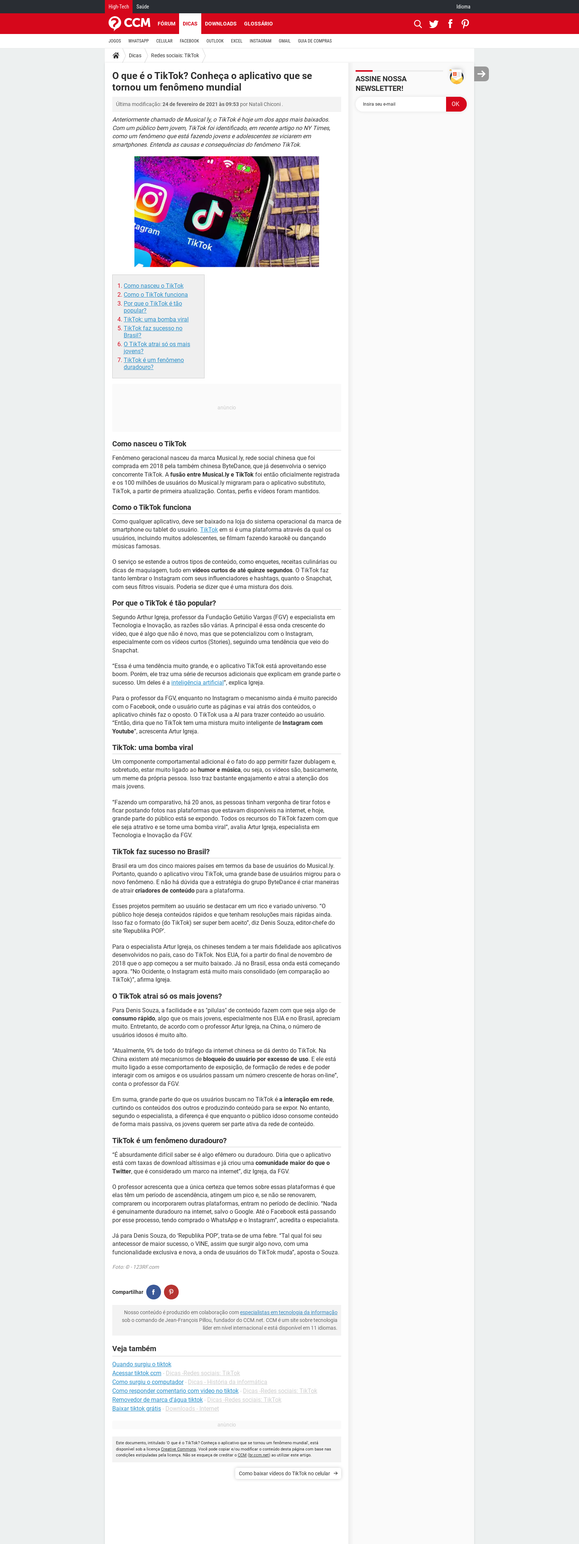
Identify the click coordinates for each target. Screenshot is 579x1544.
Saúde (142, 7)
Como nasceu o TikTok (154, 285)
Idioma (463, 7)
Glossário (258, 24)
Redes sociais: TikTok (175, 55)
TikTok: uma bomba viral (156, 319)
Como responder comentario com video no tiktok (175, 1390)
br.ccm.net (259, 1455)
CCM (242, 1455)
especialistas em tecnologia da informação (289, 1312)
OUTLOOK (215, 41)
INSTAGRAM (260, 41)
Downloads (221, 24)
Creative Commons (178, 1449)
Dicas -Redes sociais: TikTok (203, 1373)
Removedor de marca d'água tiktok (157, 1399)
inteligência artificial (197, 682)
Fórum (166, 24)
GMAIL (285, 41)
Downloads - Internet (192, 1408)
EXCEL (236, 41)
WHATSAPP (139, 41)
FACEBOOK (189, 41)
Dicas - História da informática (227, 1381)
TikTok (209, 529)
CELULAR (164, 41)
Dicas (190, 24)
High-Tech (119, 7)
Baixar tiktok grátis (136, 1408)
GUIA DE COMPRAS (315, 41)
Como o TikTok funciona (156, 294)
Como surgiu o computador (148, 1381)
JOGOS (115, 41)
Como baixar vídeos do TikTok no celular (284, 1473)
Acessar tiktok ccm (136, 1373)
